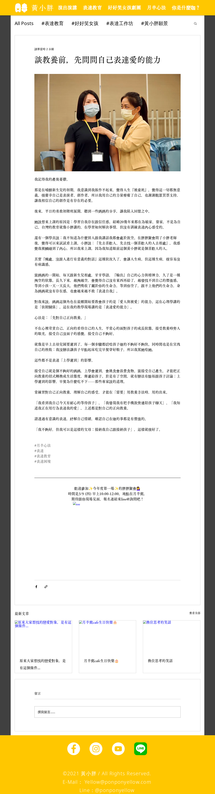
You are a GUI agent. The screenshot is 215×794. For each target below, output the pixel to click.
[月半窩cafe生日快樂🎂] (107, 636)
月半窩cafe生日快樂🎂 (101, 660)
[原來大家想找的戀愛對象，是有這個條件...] (43, 636)
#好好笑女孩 (85, 23)
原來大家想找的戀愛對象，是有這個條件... (43, 664)
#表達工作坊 (119, 23)
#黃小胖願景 (154, 23)
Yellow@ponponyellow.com (118, 781)
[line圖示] (140, 748)
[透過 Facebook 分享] (36, 587)
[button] (195, 23)
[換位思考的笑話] (171, 636)
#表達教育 (52, 23)
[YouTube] (118, 748)
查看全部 (194, 613)
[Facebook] (73, 748)
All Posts (24, 23)
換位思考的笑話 (160, 660)
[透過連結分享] (46, 587)
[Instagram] (96, 748)
